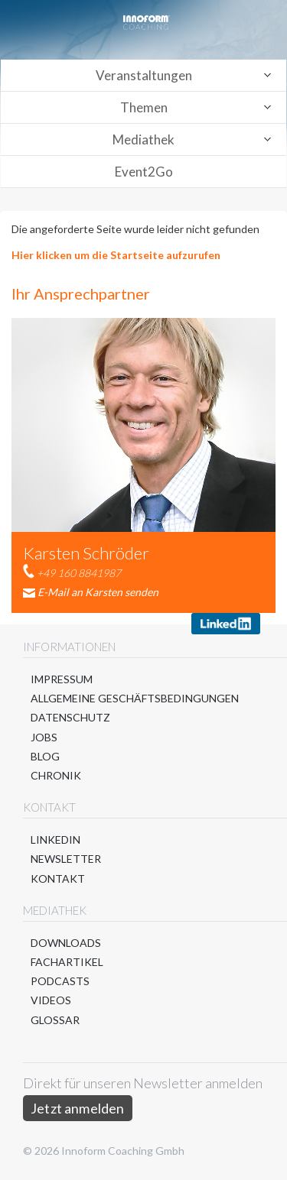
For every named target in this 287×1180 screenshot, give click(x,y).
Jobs (44, 737)
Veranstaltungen (144, 75)
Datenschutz (70, 717)
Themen (144, 107)
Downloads (66, 942)
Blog (45, 756)
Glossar (55, 1019)
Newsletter (66, 858)
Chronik (56, 775)
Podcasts (60, 980)
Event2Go (144, 172)
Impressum (62, 679)
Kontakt (58, 878)
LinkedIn (55, 839)
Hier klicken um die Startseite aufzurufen (115, 254)
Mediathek (143, 139)
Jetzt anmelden (78, 1108)
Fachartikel (67, 961)
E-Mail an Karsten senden (98, 591)
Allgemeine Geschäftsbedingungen (135, 698)
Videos (51, 1000)
